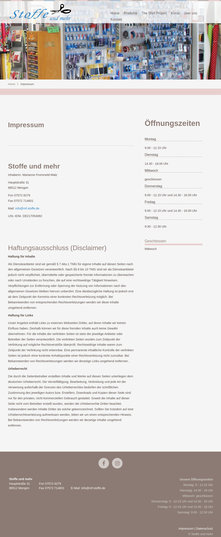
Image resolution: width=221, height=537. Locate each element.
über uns (190, 13)
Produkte (130, 13)
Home (115, 13)
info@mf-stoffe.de (27, 208)
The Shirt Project (154, 13)
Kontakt (116, 19)
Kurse (175, 13)
